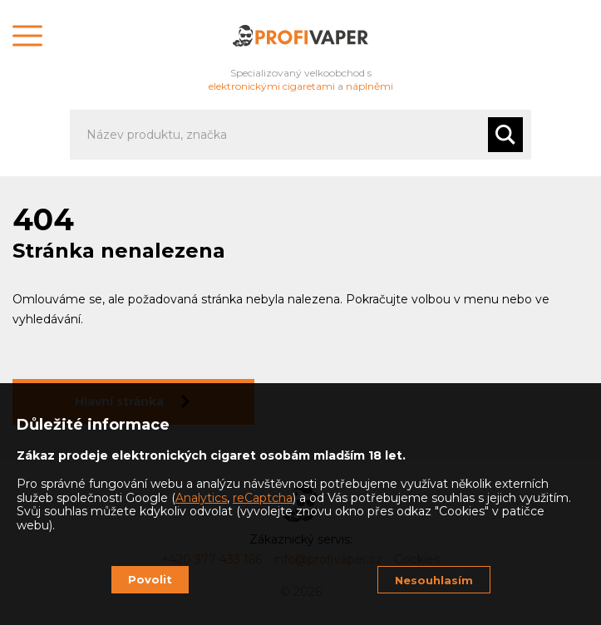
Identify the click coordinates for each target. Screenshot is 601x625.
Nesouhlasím (434, 580)
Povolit (150, 579)
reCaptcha (263, 497)
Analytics (201, 497)
